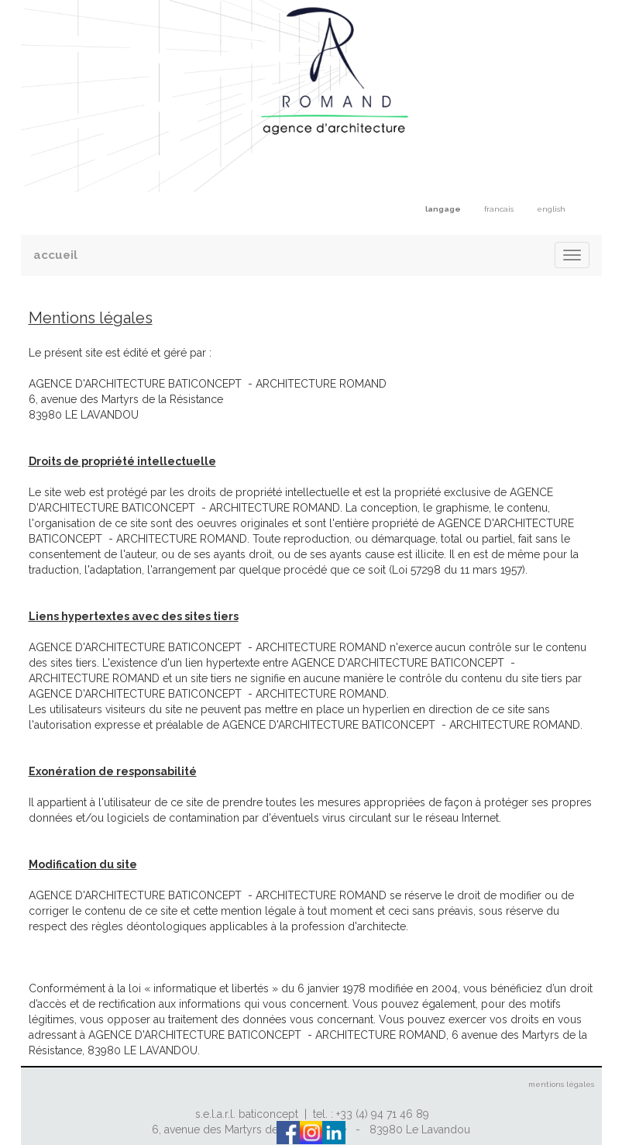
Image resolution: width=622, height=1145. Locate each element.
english (551, 209)
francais (499, 209)
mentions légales (561, 1084)
